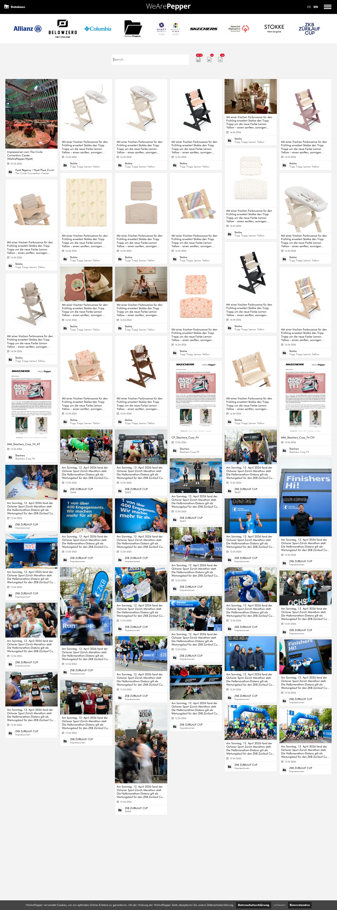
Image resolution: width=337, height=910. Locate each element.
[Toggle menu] (327, 7)
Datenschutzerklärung (253, 905)
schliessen (279, 905)
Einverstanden (300, 905)
